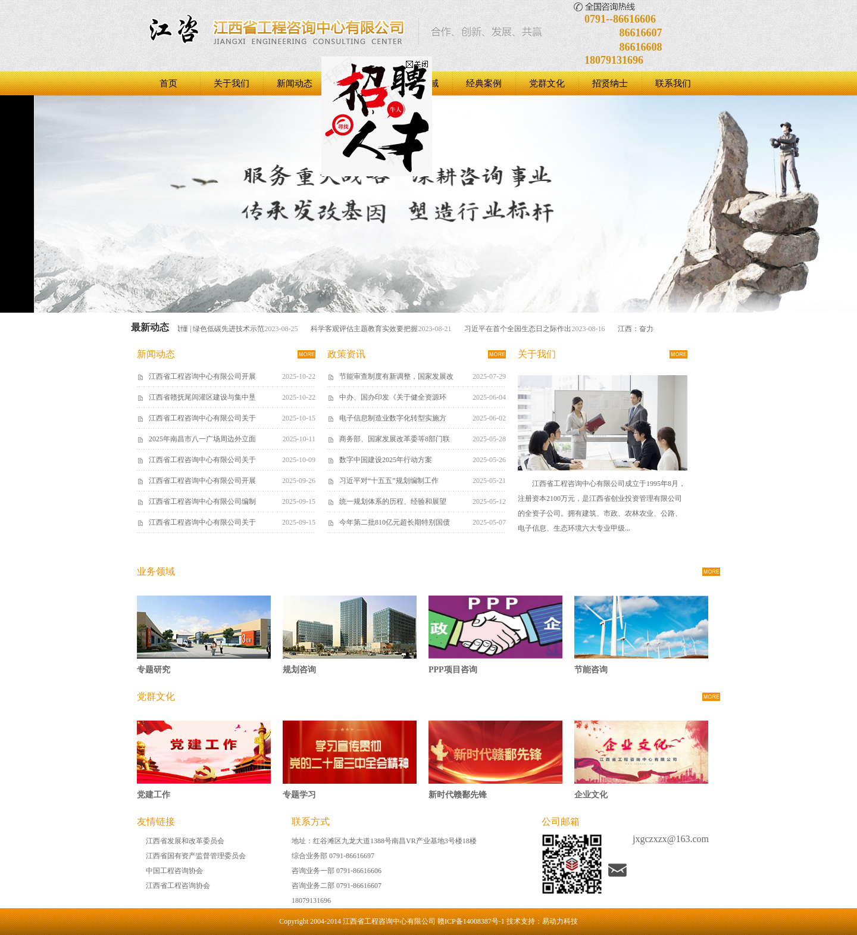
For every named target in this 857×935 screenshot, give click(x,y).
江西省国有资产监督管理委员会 (196, 856)
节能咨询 (591, 669)
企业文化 (591, 794)
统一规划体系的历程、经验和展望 (392, 501)
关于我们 (231, 83)
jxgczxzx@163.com (671, 839)
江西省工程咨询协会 (178, 885)
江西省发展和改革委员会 (185, 841)
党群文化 (547, 83)
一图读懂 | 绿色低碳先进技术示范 (214, 329)
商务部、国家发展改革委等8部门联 (394, 439)
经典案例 (484, 83)
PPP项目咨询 (452, 669)
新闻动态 (294, 83)
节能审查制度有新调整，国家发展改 (396, 376)
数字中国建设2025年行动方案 (385, 460)
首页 (168, 83)
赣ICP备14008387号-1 (471, 921)
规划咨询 (299, 669)
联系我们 (673, 83)
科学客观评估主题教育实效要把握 (367, 329)
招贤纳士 (610, 83)
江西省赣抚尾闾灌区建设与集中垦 (202, 397)
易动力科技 (560, 921)
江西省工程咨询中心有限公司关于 (202, 418)
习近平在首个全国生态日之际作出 (520, 329)
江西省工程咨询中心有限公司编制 (202, 501)
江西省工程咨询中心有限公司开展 (202, 376)
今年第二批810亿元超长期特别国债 (394, 522)
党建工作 (153, 794)
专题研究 (153, 669)
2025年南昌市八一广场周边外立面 (202, 439)
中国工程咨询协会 (174, 871)
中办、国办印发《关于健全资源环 (392, 397)
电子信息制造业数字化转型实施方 (392, 418)
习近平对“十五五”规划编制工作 (389, 480)
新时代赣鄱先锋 (457, 794)
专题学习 (299, 794)
